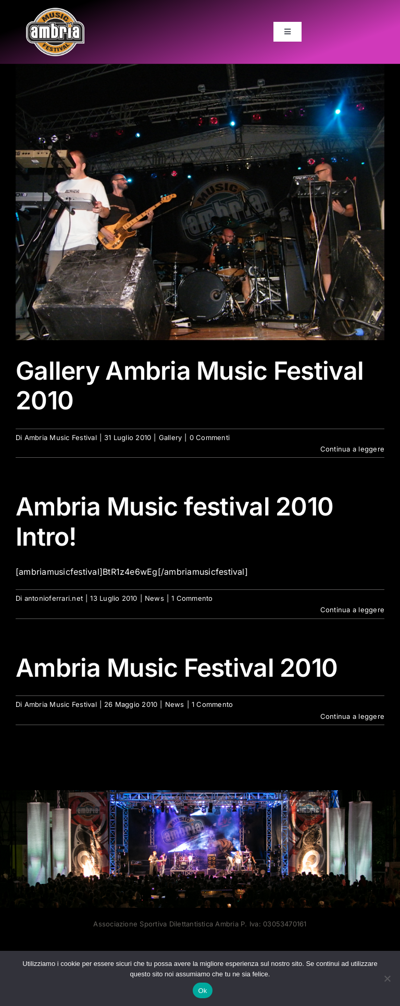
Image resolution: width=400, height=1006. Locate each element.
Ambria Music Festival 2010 (177, 667)
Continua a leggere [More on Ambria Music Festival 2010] (352, 716)
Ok (202, 991)
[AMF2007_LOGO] (55, 12)
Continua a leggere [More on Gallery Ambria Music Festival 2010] (352, 449)
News (154, 598)
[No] (387, 978)
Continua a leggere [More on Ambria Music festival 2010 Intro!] (352, 609)
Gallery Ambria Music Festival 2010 (190, 385)
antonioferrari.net (53, 598)
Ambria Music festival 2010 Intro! (174, 521)
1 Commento (192, 598)
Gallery (170, 437)
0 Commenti (210, 437)
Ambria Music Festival (60, 437)
